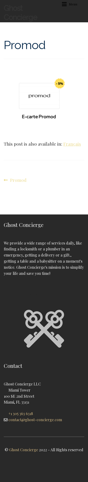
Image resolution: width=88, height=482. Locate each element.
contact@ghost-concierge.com (35, 419)
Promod (18, 180)
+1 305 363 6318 (20, 413)
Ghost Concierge (20, 13)
